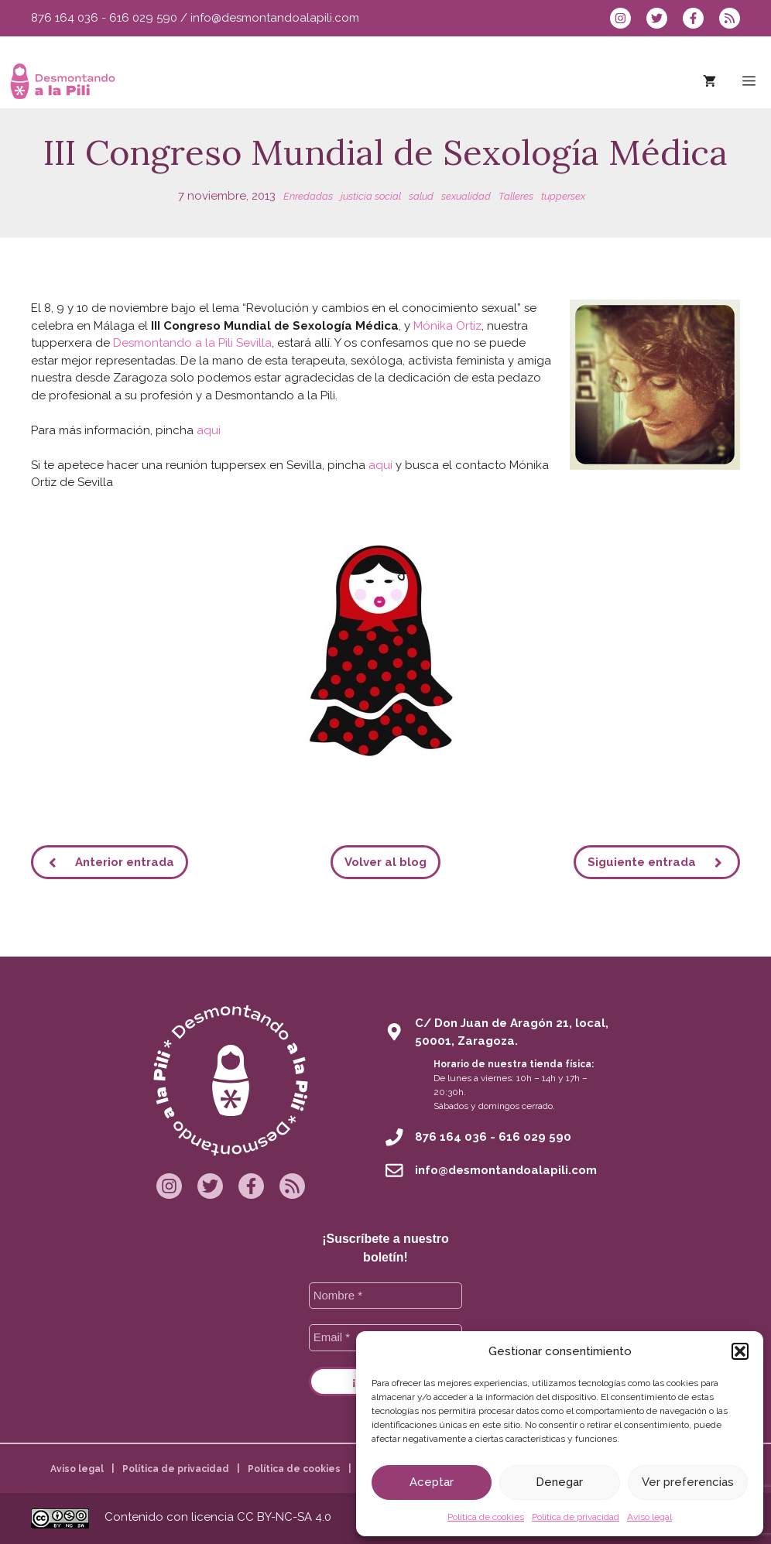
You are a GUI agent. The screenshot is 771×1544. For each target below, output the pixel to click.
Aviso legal (649, 1516)
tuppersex (563, 196)
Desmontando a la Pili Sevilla (192, 343)
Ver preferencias (688, 1482)
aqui (209, 430)
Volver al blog (385, 862)
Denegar (559, 1482)
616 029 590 (143, 18)
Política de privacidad (575, 1516)
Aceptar (431, 1482)
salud (421, 196)
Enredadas (308, 196)
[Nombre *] (386, 1295)
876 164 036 (64, 18)
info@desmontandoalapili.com (274, 18)
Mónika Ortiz (447, 326)
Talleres (516, 196)
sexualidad (466, 196)
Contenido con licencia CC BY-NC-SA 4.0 (218, 1517)
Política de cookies (485, 1516)
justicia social (371, 196)
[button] (740, 1351)
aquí (380, 465)
